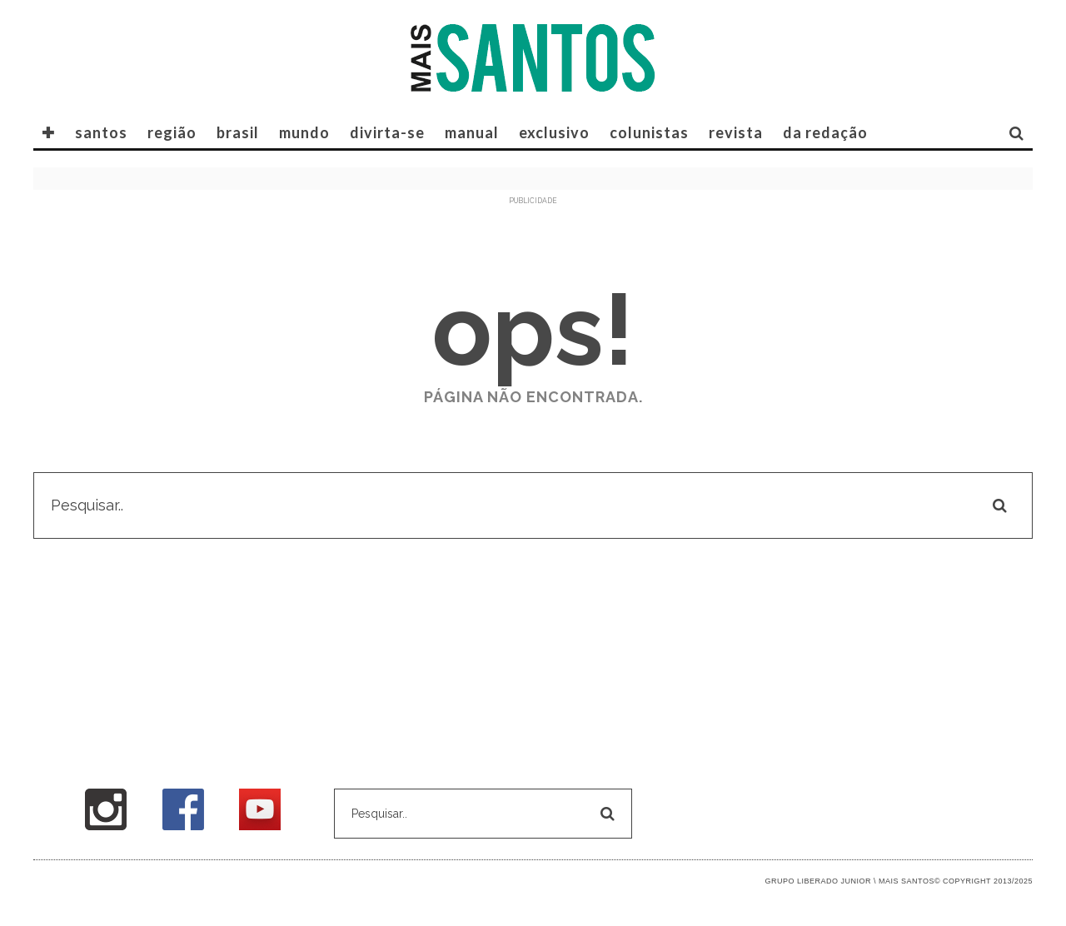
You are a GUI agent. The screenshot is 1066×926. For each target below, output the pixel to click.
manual (472, 132)
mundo (304, 132)
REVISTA (736, 132)
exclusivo (554, 132)
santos (101, 132)
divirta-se (387, 132)
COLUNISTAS (649, 132)
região (172, 132)
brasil (238, 132)
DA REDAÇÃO (825, 132)
